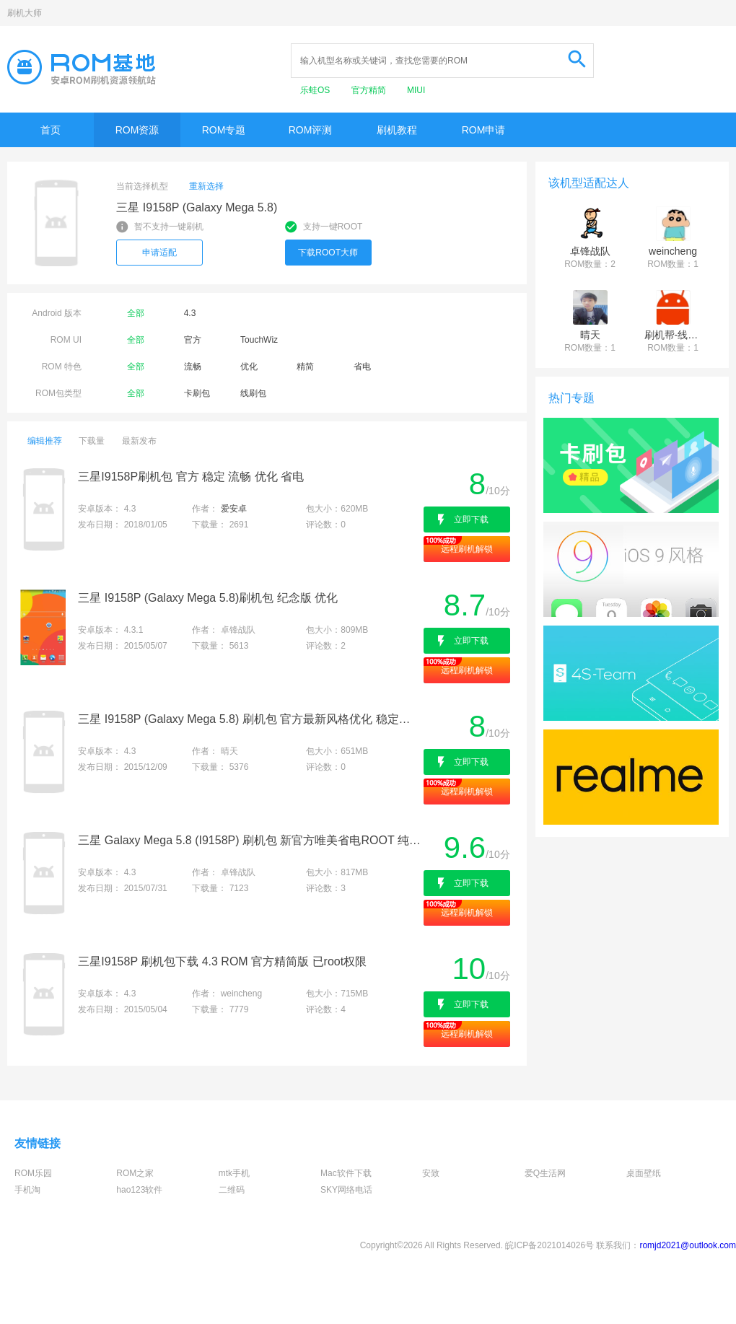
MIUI (416, 90)
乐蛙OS (316, 90)
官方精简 (369, 90)
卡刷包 (197, 393)
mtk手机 (234, 1173)
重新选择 (206, 186)
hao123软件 (139, 1190)
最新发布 (139, 441)
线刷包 (253, 393)
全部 (135, 313)
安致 (430, 1173)
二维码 (232, 1190)
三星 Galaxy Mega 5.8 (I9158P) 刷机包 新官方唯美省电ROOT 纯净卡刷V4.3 (249, 840)
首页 (50, 130)
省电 (362, 366)
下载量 (92, 441)
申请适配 (159, 252)
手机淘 (27, 1190)
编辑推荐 (44, 441)
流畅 (192, 366)
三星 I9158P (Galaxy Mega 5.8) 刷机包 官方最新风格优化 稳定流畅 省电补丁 (249, 719)
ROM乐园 (33, 1173)
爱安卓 (234, 509)
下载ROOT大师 (328, 252)
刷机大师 (24, 13)
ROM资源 (137, 130)
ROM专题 (224, 130)
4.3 (190, 313)
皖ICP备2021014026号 (549, 1245)
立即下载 (471, 519)
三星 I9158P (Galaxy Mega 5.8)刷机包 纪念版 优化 (208, 598)
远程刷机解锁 (467, 549)
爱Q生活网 (545, 1173)
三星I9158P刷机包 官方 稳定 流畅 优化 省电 (191, 476)
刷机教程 (397, 130)
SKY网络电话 (346, 1190)
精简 (305, 366)
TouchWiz (259, 340)
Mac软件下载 (346, 1173)
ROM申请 (484, 130)
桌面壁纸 (643, 1173)
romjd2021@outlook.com (687, 1245)
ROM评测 (311, 130)
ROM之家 (135, 1173)
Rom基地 (81, 67)
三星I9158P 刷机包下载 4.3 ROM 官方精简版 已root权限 (222, 961)
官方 (192, 340)
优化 (249, 366)
